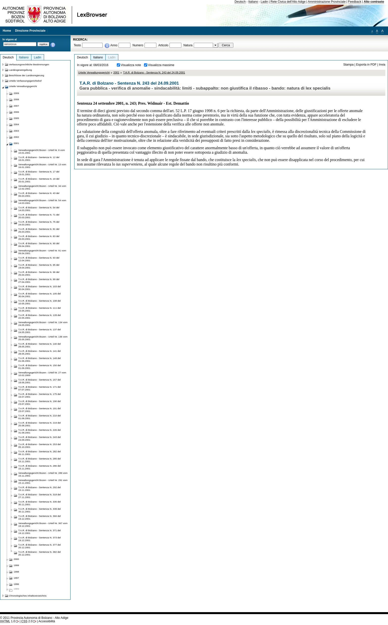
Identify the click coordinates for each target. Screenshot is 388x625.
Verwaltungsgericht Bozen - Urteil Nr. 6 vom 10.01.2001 (41, 151)
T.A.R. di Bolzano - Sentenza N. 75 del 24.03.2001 (38, 223)
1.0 (7, 621)
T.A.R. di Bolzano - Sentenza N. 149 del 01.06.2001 (39, 359)
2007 (16, 105)
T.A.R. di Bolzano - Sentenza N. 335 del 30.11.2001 (39, 503)
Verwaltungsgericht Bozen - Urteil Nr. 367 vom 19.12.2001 (43, 524)
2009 (16, 93)
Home (7, 30)
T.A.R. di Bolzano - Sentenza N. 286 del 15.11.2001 (39, 467)
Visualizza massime (161, 65)
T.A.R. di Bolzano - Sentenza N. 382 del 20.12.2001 (39, 553)
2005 (16, 118)
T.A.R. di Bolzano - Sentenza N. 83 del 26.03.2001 (38, 237)
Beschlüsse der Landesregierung (26, 75)
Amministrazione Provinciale (327, 1)
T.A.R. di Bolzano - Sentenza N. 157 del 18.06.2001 (39, 381)
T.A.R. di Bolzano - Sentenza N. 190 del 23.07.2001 (39, 402)
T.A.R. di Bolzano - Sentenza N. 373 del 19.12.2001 (39, 539)
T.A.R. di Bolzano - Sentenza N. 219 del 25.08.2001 (39, 424)
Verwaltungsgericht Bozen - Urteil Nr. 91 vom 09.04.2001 (42, 252)
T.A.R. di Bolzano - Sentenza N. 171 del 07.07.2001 (39, 388)
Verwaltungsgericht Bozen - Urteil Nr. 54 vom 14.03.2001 (42, 201)
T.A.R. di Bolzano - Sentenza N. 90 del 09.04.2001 (38, 244)
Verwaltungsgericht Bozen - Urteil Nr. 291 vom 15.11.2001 (43, 481)
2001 (116, 72)
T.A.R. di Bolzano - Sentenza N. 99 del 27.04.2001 (38, 280)
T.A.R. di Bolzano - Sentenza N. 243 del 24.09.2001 (154, 72)
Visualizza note (131, 65)
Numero (137, 45)
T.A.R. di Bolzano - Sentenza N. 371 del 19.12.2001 (39, 531)
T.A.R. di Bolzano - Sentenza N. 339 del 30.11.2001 (39, 510)
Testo (77, 45)
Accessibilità (46, 621)
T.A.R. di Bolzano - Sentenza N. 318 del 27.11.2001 (39, 496)
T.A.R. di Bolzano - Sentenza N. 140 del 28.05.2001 (39, 345)
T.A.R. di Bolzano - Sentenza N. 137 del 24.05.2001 (39, 331)
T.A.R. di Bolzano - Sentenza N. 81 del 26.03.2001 (38, 230)
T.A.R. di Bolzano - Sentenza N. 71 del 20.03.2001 (38, 216)
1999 (16, 565)
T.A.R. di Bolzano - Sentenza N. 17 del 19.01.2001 (38, 173)
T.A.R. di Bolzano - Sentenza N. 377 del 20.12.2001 (39, 546)
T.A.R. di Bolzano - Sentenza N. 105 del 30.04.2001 (39, 295)
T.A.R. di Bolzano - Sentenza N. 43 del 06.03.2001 (38, 194)
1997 (16, 578)
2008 (16, 99)
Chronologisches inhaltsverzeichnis (28, 595)
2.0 (26, 621)
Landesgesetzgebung (20, 70)
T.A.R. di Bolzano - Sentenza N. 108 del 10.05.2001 (39, 302)
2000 (16, 559)
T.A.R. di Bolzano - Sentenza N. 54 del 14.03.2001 (38, 209)
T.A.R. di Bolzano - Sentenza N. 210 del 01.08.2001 (39, 417)
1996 (16, 584)
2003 (16, 130)
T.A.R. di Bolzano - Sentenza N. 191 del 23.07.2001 (39, 409)
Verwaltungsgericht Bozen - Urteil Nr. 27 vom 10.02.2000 (42, 374)
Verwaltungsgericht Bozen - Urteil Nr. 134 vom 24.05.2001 (43, 323)
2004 (16, 124)
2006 (16, 112)
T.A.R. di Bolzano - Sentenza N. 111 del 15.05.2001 (39, 309)
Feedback (354, 1)
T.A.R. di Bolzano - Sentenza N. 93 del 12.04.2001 (38, 259)
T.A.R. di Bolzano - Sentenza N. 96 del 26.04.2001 (38, 273)
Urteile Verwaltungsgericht (94, 72)
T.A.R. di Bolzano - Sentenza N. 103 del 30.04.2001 (39, 287)
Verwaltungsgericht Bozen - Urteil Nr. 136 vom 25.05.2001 (43, 338)
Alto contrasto (374, 1)
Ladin (264, 1)
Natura (188, 45)
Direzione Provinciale (30, 30)
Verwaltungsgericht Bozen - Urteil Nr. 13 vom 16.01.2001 (42, 165)
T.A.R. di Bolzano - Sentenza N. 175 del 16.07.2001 (39, 395)
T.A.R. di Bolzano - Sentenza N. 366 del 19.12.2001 (39, 517)
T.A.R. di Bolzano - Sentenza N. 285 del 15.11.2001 (39, 460)
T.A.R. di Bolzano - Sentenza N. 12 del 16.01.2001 (38, 158)
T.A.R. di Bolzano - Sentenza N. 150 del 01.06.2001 (39, 366)
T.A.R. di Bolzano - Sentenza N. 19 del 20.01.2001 (38, 180)
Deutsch (240, 1)
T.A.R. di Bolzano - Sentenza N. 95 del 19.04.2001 (38, 266)
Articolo (163, 45)
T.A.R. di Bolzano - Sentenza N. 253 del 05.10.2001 (39, 445)
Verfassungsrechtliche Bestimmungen (29, 64)
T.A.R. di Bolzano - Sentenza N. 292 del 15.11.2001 (39, 488)
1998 (16, 571)
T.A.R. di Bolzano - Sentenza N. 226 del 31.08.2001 (39, 431)
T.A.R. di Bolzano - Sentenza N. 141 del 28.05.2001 (39, 352)
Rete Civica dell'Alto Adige (288, 1)
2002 (16, 137)
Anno (113, 45)
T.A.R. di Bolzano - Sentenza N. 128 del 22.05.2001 (39, 316)
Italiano (253, 1)
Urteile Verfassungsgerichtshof (25, 80)
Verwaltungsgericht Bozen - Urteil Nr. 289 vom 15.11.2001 (43, 474)
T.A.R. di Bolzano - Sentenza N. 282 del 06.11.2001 (39, 453)
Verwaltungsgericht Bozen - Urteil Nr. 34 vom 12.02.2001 (42, 187)
